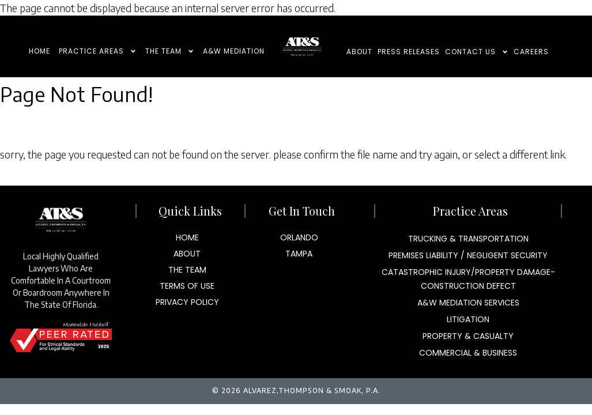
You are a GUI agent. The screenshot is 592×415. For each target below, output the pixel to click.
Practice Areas (98, 51)
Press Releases (409, 51)
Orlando (299, 237)
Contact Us (476, 52)
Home (39, 51)
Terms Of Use (187, 286)
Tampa (298, 253)
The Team (169, 51)
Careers (531, 51)
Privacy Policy (187, 302)
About (359, 51)
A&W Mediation (234, 51)
